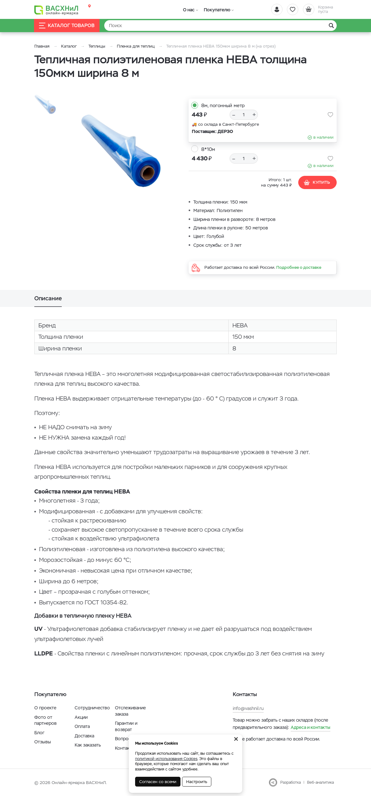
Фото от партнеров (45, 720)
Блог (39, 732)
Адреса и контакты (310, 727)
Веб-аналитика (320, 782)
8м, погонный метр (223, 105)
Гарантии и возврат (126, 726)
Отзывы (42, 742)
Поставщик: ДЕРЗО (212, 131)
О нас (188, 10)
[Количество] (244, 115)
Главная (41, 46)
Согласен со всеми (157, 781)
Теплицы (97, 46)
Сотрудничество (92, 708)
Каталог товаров (67, 26)
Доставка (84, 736)
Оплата (82, 726)
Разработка (290, 782)
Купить (316, 182)
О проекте (45, 708)
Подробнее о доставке (298, 267)
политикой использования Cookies (166, 758)
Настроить (196, 781)
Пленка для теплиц (136, 46)
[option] (121, 147)
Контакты (125, 748)
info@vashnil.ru (248, 708)
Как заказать (88, 745)
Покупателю (215, 10)
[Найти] (220, 25)
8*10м (208, 149)
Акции (81, 717)
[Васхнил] (56, 10)
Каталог (69, 46)
